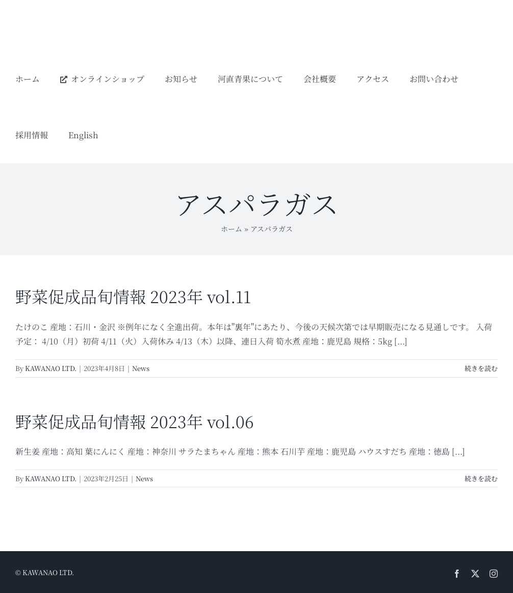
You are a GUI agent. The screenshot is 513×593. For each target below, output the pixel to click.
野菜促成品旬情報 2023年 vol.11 (133, 296)
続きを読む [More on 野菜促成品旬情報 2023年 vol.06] (481, 478)
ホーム (231, 229)
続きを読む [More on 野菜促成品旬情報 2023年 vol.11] (481, 368)
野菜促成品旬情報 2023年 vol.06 (134, 421)
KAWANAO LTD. (50, 368)
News (140, 368)
